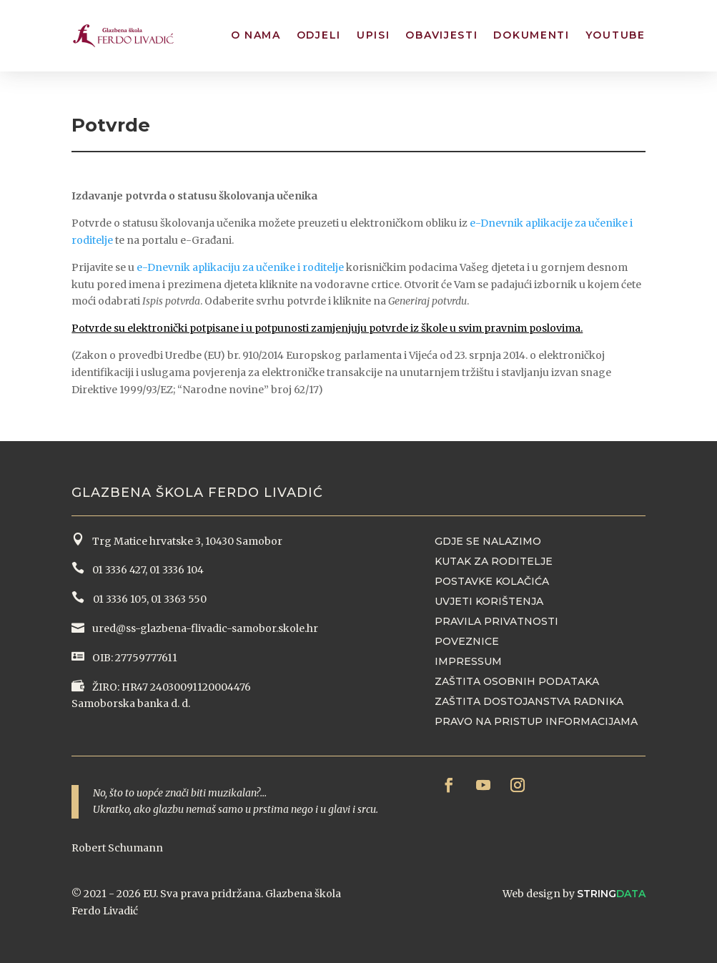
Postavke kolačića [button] (492, 581)
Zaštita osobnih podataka (517, 681)
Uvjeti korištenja (489, 601)
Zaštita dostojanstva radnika (529, 701)
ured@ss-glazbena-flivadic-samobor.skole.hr (204, 628)
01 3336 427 (116, 569)
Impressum (468, 661)
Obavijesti (441, 35)
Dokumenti (531, 35)
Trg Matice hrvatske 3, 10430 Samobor (185, 541)
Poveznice (467, 641)
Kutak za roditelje (494, 561)
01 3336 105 (119, 599)
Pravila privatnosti (496, 621)
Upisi (373, 35)
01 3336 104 (176, 569)
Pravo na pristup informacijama (536, 721)
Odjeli (319, 35)
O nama (256, 35)
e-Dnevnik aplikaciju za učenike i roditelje (240, 267)
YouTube (615, 35)
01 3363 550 (179, 599)
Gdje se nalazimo (488, 541)
